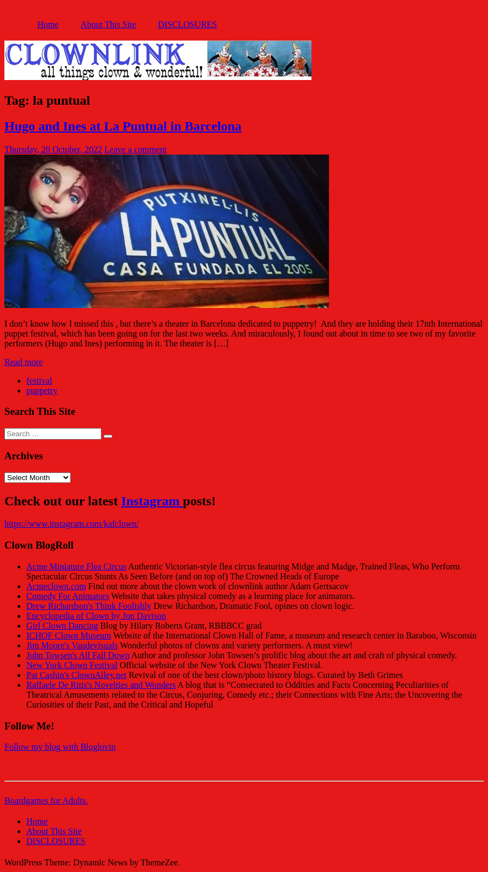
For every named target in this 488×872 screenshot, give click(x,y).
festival (39, 380)
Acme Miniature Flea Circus (76, 566)
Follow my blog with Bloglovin (60, 746)
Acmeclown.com (56, 586)
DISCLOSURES (187, 24)
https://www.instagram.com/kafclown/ (71, 523)
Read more (23, 362)
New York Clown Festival (71, 665)
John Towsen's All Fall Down (77, 655)
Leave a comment (135, 149)
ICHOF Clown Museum (68, 635)
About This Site (108, 24)
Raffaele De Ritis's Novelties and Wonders (101, 684)
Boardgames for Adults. (46, 800)
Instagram (152, 501)
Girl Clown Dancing (62, 625)
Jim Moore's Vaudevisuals (72, 645)
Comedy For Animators (67, 596)
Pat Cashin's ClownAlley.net (76, 675)
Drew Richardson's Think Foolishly (88, 606)
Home (48, 24)
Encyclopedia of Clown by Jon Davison (96, 615)
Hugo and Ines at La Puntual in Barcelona (122, 126)
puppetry (42, 390)
